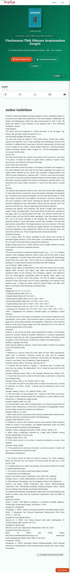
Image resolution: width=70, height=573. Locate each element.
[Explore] (35, 66)
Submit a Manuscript (21, 59)
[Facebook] (5, 94)
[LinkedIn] (49, 94)
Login (62, 2)
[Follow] (56, 76)
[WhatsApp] (20, 94)
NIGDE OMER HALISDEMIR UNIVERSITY (40, 36)
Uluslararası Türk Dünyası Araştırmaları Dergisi (35, 42)
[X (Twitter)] (35, 94)
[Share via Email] (64, 94)
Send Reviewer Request (47, 59)
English (55, 2)
